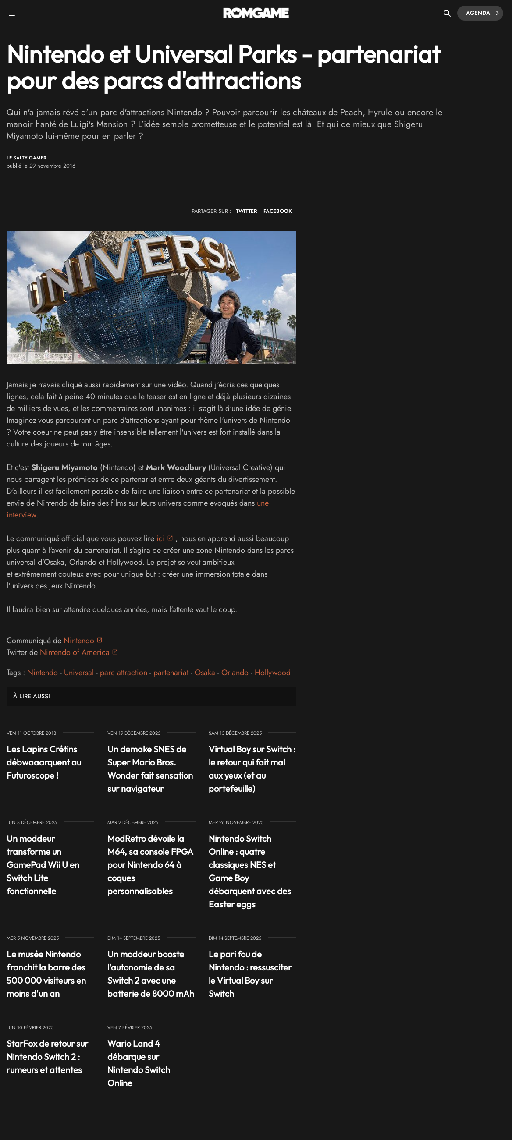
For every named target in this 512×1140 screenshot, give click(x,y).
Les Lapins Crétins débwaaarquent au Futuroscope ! (44, 762)
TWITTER (246, 211)
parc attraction (123, 672)
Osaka (205, 672)
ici (160, 538)
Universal (79, 672)
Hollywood (273, 672)
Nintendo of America (75, 652)
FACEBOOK (277, 211)
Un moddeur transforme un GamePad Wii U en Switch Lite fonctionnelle (43, 864)
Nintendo (79, 640)
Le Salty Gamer (26, 158)
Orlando (235, 672)
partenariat (170, 672)
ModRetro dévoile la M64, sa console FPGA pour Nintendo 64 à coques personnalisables (150, 864)
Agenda (482, 13)
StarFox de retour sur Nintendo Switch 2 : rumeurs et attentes (47, 1056)
